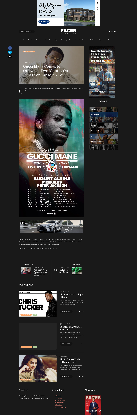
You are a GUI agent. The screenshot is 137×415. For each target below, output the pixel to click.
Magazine (101, 40)
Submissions (59, 389)
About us (58, 382)
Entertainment (41, 40)
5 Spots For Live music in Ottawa (65, 322)
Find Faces (58, 392)
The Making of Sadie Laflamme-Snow (65, 352)
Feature (36, 365)
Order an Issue (60, 387)
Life (23, 40)
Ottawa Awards (60, 394)
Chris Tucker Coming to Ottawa (65, 294)
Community (53, 40)
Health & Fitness (81, 40)
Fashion (92, 40)
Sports (30, 40)
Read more (56, 306)
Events (110, 40)
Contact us (58, 385)
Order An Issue (26, 31)
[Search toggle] (117, 31)
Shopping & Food (66, 40)
